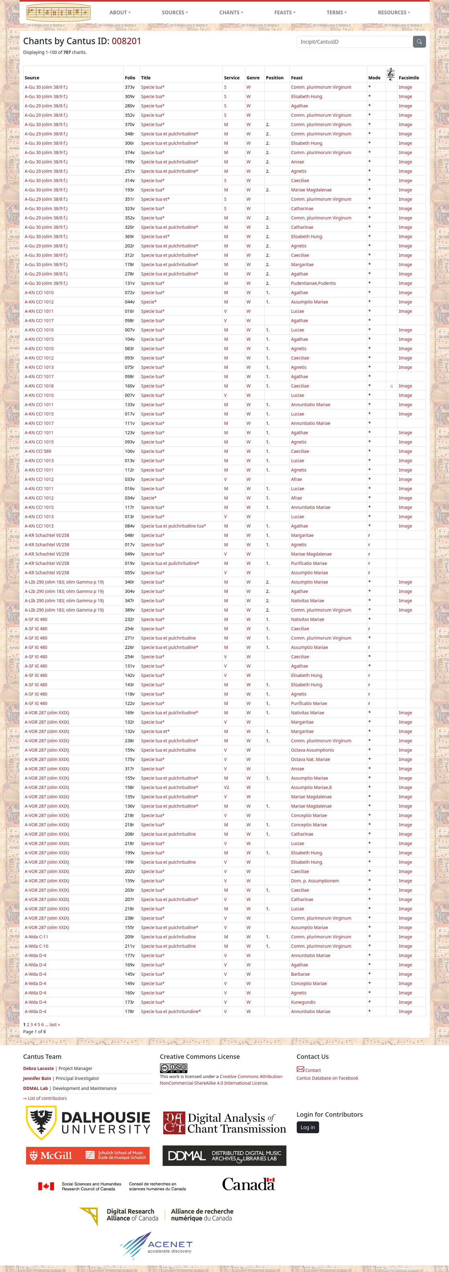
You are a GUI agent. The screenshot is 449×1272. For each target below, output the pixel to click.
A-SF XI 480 (36, 619)
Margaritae (302, 264)
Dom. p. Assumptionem (315, 881)
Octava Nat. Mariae (310, 759)
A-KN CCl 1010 (39, 292)
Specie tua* (152, 87)
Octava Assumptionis (312, 750)
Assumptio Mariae (309, 302)
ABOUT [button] (118, 12)
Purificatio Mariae (309, 563)
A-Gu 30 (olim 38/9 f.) (46, 87)
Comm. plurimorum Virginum (321, 87)
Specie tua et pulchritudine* (169, 134)
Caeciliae (300, 180)
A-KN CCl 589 (38, 451)
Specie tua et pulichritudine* (170, 563)
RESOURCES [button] (392, 12)
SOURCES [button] (173, 12)
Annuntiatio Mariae (311, 404)
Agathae (299, 106)
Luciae (297, 311)
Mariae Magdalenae (311, 190)
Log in (308, 1127)
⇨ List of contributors (45, 1098)
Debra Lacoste (38, 1068)
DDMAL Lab (35, 1088)
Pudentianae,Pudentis (313, 283)
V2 (226, 787)
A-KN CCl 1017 (39, 320)
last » (54, 1024)
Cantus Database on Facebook (328, 1078)
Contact (309, 1070)
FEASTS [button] (283, 12)
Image (405, 87)
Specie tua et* (155, 199)
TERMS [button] (335, 12)
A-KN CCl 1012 (39, 302)
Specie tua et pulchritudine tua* (173, 526)
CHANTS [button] (229, 12)
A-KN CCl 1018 (39, 386)
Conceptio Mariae (309, 815)
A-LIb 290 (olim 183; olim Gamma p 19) (64, 582)
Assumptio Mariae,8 (311, 787)
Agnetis (298, 171)
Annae (297, 162)
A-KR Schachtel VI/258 (47, 535)
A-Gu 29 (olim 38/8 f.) (46, 106)
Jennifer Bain (38, 1078)
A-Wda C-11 (36, 937)
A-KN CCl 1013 (39, 367)
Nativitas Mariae (307, 600)
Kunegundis (303, 1002)
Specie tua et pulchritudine (168, 638)
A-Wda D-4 (35, 955)
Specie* (149, 302)
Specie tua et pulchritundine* (171, 1011)
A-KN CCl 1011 (39, 311)
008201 (127, 41)
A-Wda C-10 (36, 946)
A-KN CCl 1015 (39, 339)
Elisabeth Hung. (307, 96)
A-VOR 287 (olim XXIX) (47, 713)
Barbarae (300, 974)
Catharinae (302, 208)
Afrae (296, 479)
